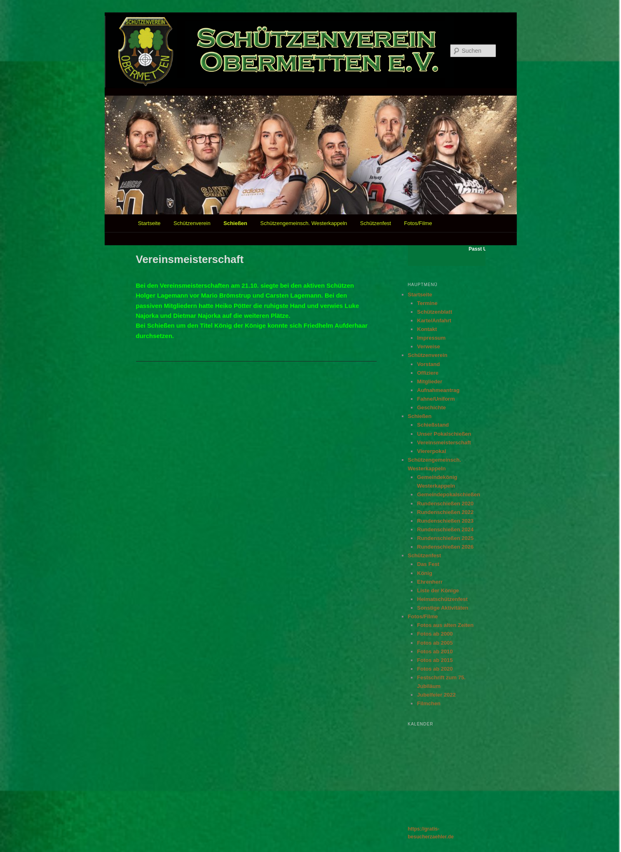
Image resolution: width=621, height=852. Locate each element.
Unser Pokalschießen (444, 434)
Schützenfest (375, 223)
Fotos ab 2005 (435, 643)
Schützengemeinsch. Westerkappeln (303, 223)
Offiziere (427, 373)
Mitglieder (429, 381)
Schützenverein (192, 223)
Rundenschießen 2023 (445, 521)
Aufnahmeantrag (438, 390)
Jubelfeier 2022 (436, 695)
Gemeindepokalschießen (448, 494)
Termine (427, 303)
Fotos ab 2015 (435, 660)
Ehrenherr (430, 582)
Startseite (149, 223)
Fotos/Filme (418, 223)
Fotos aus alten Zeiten (445, 625)
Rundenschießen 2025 (445, 538)
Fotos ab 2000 (435, 634)
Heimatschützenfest (442, 599)
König (424, 573)
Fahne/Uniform (436, 399)
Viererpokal (431, 451)
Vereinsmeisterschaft (444, 442)
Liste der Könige (438, 590)
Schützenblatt (434, 312)
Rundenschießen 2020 (445, 503)
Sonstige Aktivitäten (442, 608)
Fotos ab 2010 (435, 651)
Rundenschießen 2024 (445, 529)
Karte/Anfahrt (434, 320)
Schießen (235, 223)
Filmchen (429, 703)
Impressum (431, 338)
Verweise (428, 346)
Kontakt (427, 329)
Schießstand (433, 425)
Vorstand (428, 364)
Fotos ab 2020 (435, 669)
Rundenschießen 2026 (445, 547)
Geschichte (431, 407)
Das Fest (428, 564)
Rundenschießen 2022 (445, 512)
